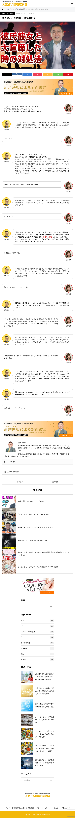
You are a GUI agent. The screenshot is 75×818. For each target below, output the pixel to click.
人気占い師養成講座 (8, 13)
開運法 (23, 659)
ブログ (23, 626)
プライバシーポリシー (44, 808)
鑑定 (22, 654)
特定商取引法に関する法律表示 (23, 808)
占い (22, 637)
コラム (23, 621)
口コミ (56, 808)
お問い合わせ (65, 808)
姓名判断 (24, 648)
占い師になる (25, 643)
